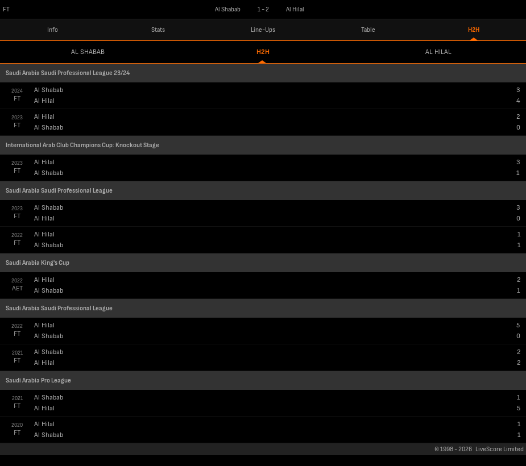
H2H (473, 30)
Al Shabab (88, 52)
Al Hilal (438, 52)
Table (368, 30)
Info (52, 30)
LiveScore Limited (499, 449)
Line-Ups (263, 30)
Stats (158, 30)
